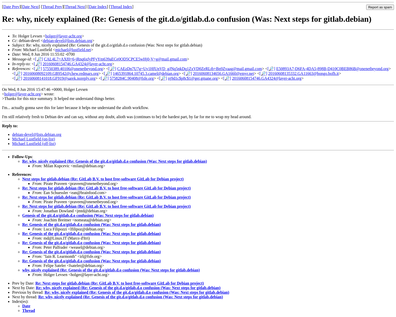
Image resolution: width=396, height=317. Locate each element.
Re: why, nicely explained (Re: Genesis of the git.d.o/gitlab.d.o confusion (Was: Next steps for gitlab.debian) (114, 161)
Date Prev (11, 7)
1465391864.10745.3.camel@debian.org (146, 73)
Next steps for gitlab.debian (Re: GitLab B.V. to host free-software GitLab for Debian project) (103, 179)
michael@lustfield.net (73, 50)
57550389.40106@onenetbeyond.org (73, 69)
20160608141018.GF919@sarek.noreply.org (59, 78)
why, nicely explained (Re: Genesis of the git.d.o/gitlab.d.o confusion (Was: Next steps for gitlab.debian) (111, 270)
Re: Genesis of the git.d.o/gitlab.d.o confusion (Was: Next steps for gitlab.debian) (91, 224)
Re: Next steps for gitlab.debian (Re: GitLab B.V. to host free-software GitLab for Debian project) (106, 188)
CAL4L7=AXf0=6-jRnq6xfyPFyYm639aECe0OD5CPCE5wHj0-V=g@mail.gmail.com (115, 59)
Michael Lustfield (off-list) (34, 143)
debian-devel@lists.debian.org (67, 40)
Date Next (30, 7)
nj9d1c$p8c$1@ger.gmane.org (193, 78)
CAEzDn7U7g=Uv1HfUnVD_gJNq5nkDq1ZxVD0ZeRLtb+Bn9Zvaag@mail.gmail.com (189, 69)
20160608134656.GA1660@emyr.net (223, 73)
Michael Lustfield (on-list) (33, 139)
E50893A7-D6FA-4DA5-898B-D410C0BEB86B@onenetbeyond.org (332, 69)
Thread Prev (52, 7)
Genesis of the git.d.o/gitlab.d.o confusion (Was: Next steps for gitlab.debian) (88, 215)
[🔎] (39, 59)
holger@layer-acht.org (63, 36)
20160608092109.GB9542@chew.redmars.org (60, 73)
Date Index (98, 7)
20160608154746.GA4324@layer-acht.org (77, 64)
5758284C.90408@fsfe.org (132, 78)
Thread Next (75, 7)
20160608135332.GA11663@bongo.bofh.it (303, 73)
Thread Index (121, 7)
